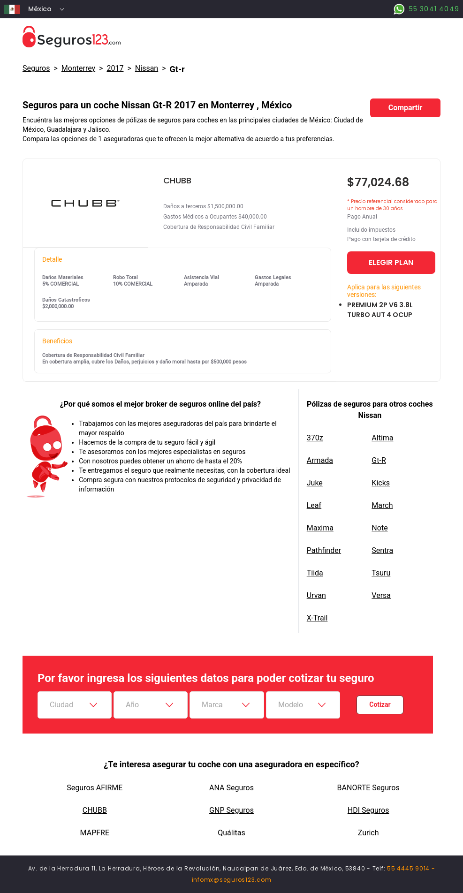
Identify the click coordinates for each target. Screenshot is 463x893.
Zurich (368, 832)
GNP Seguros (231, 810)
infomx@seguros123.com (232, 880)
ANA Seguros (231, 787)
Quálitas (231, 832)
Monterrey (78, 68)
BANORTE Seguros (368, 787)
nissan (146, 68)
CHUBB (95, 810)
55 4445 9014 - (411, 868)
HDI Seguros (368, 810)
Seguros (36, 68)
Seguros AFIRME (94, 787)
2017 (114, 68)
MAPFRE (94, 832)
